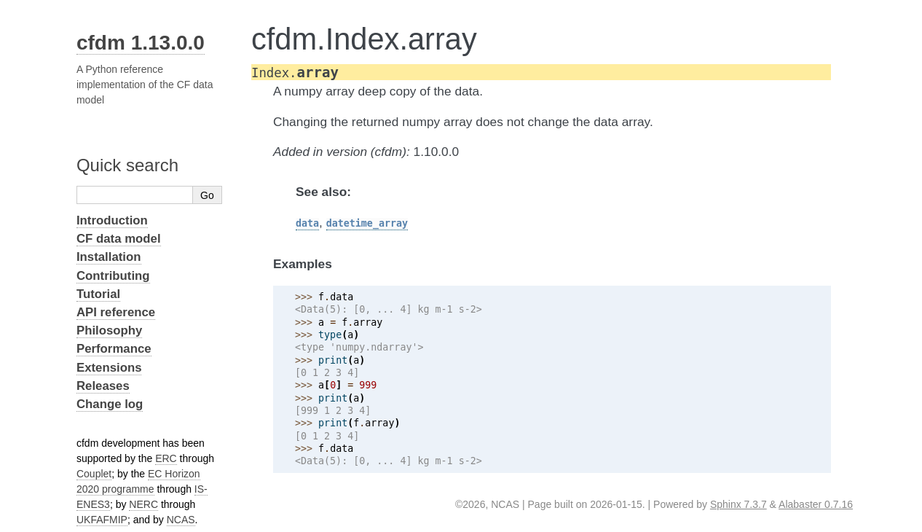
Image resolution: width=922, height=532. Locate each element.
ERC (166, 458)
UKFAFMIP (101, 519)
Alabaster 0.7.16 (816, 504)
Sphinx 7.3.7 (738, 504)
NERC (143, 504)
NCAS (181, 519)
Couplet (93, 474)
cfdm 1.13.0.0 (140, 42)
